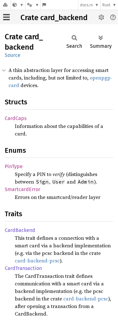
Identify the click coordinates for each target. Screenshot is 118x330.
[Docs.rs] (5, 5)
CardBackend (20, 230)
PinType (14, 166)
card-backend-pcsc (37, 260)
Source (12, 55)
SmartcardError (22, 189)
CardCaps (15, 118)
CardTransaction (23, 268)
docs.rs (86, 5)
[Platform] (33, 5)
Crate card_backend (53, 17)
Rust (106, 5)
